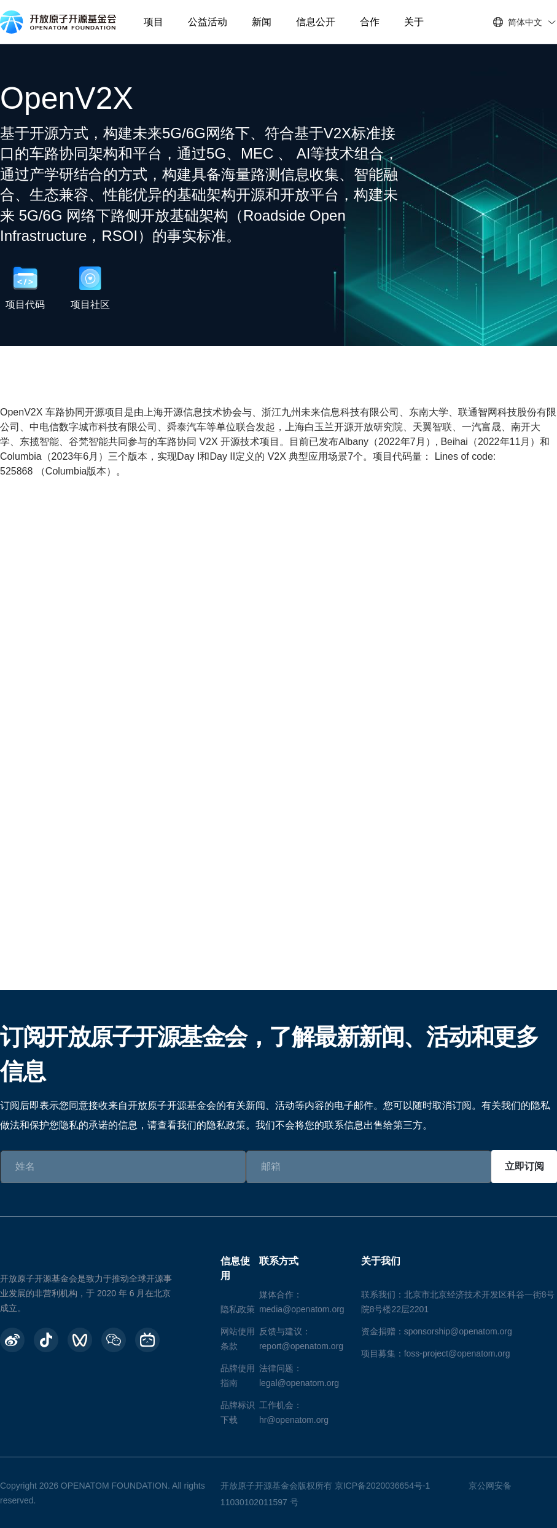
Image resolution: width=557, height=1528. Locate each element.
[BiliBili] (147, 1340)
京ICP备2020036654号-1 (382, 1486)
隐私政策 (237, 1309)
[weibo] (12, 1340)
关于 (414, 22)
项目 (153, 22)
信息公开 (315, 22)
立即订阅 (524, 1166)
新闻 (261, 22)
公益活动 (207, 22)
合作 (370, 22)
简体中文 (525, 22)
